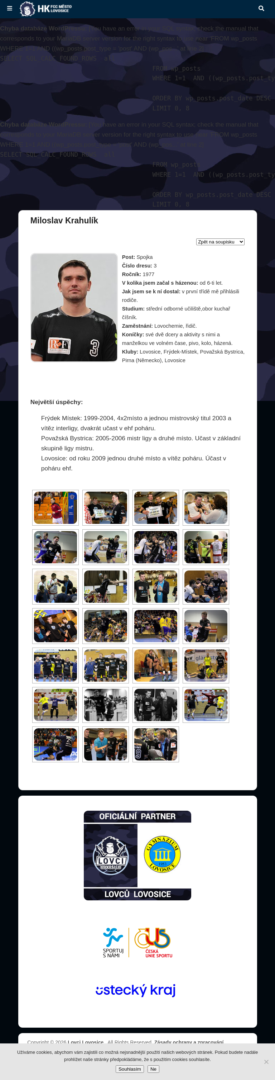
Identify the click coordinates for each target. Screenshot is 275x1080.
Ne (153, 1069)
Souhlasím (130, 1069)
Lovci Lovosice (86, 1042)
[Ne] (266, 1061)
